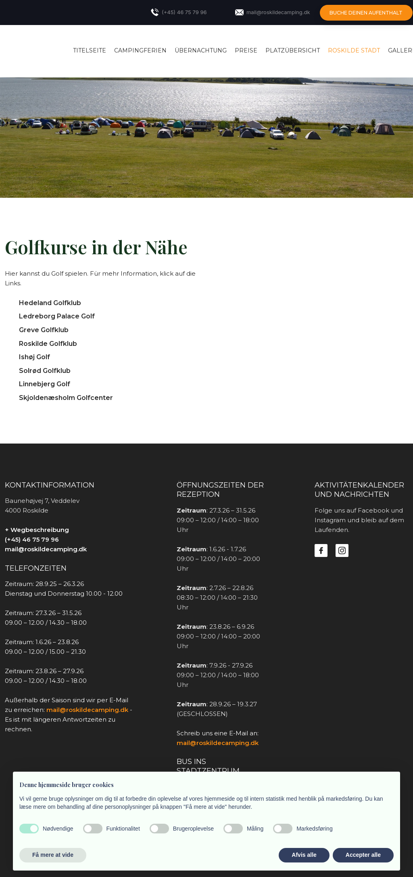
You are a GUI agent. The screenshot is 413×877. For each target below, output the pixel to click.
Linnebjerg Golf (44, 384)
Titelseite (89, 50)
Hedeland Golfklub (50, 303)
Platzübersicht (292, 50)
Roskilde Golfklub (48, 343)
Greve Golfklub (44, 330)
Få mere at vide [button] (52, 855)
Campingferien (140, 50)
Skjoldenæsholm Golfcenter (66, 398)
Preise (246, 50)
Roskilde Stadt (354, 50)
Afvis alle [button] (304, 855)
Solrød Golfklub (45, 371)
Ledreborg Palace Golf (57, 316)
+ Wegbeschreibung (37, 530)
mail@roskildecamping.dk (46, 549)
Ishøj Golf (34, 357)
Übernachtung (201, 50)
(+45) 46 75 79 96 (32, 539)
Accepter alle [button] (363, 855)
